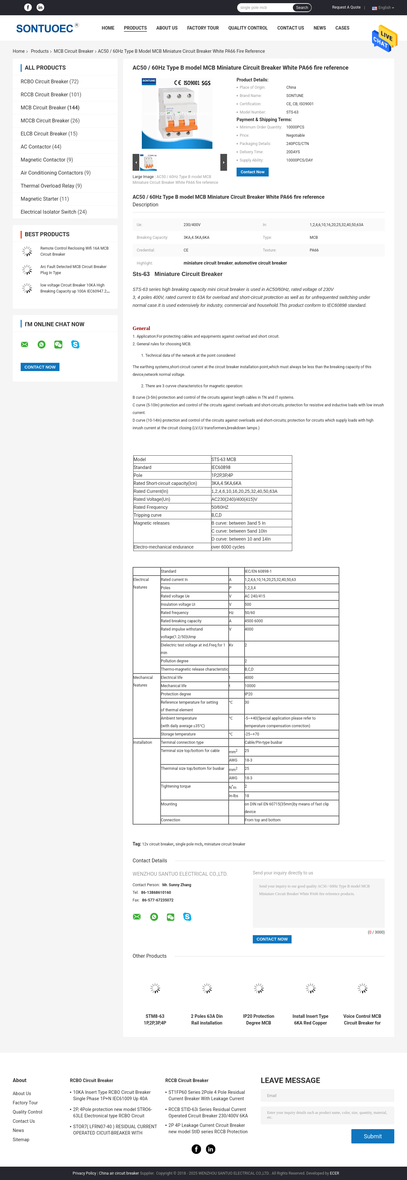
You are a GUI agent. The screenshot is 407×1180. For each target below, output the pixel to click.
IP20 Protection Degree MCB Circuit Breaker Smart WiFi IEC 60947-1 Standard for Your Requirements (258, 1020)
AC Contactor (36, 147)
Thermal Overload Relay (47, 186)
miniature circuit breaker (224, 844)
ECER (334, 1173)
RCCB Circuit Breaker (44, 95)
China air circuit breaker (119, 1173)
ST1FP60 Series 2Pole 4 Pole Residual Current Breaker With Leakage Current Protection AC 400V (207, 1096)
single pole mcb (189, 844)
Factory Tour (203, 28)
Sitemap (21, 1139)
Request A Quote (346, 7)
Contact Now (253, 171)
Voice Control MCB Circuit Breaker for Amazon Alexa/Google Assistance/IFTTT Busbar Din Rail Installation (362, 1020)
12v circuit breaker (157, 844)
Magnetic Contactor (43, 160)
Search (302, 7)
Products (135, 28)
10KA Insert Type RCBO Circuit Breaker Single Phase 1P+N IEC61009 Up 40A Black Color (112, 1096)
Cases (342, 28)
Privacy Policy (84, 1173)
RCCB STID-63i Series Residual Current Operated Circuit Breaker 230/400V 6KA (208, 1112)
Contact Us (290, 28)
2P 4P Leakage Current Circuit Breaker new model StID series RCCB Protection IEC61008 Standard (208, 1129)
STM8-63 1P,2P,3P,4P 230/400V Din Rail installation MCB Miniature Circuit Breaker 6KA (155, 1020)
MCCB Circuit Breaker (45, 121)
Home (108, 28)
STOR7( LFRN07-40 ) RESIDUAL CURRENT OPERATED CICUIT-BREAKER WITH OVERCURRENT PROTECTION (115, 1130)
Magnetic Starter (40, 199)
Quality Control (248, 28)
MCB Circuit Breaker (73, 51)
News (320, 28)
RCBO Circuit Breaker (44, 82)
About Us (167, 28)
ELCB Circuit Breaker (44, 134)
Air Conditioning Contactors (52, 173)
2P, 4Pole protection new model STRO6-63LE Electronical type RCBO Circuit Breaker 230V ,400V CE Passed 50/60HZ (113, 1113)
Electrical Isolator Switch (48, 212)
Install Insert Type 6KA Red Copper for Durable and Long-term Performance (310, 1020)
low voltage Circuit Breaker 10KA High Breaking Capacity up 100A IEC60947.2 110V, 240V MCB (73, 291)
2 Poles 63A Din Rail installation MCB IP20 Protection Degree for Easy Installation (207, 1020)
